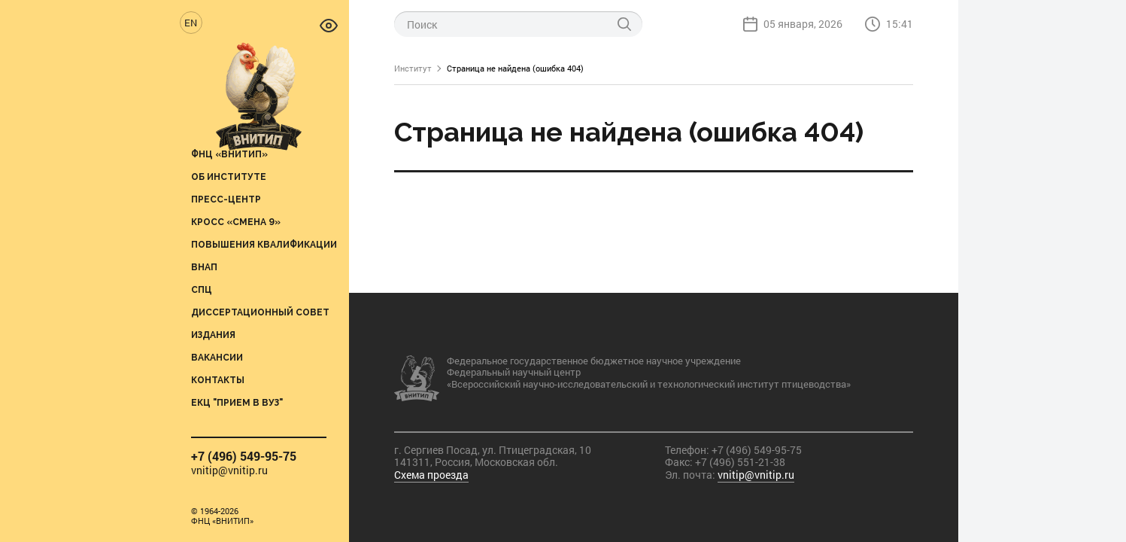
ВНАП (204, 267)
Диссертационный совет (260, 312)
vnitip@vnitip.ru (229, 470)
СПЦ (201, 289)
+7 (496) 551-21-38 (740, 462)
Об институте (228, 176)
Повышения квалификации (264, 244)
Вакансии (217, 357)
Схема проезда (431, 474)
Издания (213, 334)
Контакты (217, 379)
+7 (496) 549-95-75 (243, 456)
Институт (413, 68)
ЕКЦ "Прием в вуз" (237, 402)
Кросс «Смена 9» (236, 221)
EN (190, 22)
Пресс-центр (226, 199)
